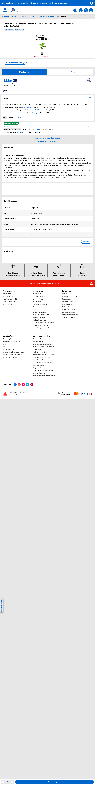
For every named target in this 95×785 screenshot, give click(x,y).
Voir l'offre (88, 126)
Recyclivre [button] (39, 129)
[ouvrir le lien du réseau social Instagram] (19, 434)
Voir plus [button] (86, 241)
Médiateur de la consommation (13, 402)
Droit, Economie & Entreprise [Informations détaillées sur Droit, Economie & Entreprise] (46, 16)
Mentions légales (38, 391)
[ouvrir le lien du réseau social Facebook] (15, 434)
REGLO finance (38, 348)
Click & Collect (37, 343)
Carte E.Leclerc (8, 346)
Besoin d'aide (8, 386)
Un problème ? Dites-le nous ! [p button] (47, 141)
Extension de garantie (40, 354)
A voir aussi (8, 301)
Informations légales (41, 386)
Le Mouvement (68, 341)
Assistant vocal (38, 359)
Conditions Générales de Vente (43, 388)
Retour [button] (6, 16)
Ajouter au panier (54, 782)
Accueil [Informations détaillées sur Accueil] (14, 16)
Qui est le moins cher (69, 362)
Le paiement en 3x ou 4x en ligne (43, 372)
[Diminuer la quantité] (3, 782)
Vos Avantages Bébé (10, 348)
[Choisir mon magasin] (81, 10)
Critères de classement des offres (44, 425)
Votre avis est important (41, 364)
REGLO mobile (37, 351)
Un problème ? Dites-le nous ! (12, 404)
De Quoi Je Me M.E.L (69, 359)
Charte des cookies (39, 399)
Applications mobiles (39, 362)
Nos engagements (68, 351)
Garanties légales (38, 409)
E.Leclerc (40, 370)
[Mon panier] (91, 10)
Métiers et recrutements (70, 356)
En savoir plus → (14, 444)
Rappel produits (38, 417)
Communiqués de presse (70, 364)
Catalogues (7, 343)
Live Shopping (8, 354)
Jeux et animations (9, 351)
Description (8, 148)
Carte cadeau (37, 356)
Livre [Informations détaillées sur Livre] (33, 16)
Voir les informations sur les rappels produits (45, 333)
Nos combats (66, 348)
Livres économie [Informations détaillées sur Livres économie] (61, 16)
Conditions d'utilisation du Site (43, 394)
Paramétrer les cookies (1, 605)
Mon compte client (9, 388)
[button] (15, 63)
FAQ (4, 394)
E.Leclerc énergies (39, 346)
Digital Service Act (39, 415)
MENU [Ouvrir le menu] (5, 10)
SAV (4, 396)
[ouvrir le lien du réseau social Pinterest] (31, 434)
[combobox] (47, 10)
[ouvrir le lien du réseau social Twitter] (27, 434)
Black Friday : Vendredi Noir (42, 377)
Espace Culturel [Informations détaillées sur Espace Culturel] (24, 16)
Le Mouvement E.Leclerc (70, 346)
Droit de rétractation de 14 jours (43, 404)
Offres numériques (39, 367)
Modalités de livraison (40, 402)
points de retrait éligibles (36, 104)
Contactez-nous (8, 399)
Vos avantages (9, 341)
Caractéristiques (10, 201)
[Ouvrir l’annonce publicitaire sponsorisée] (47, 189)
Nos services (38, 341)
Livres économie (8, 29)
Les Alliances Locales (69, 354)
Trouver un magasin (68, 367)
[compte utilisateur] (86, 10)
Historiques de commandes (12, 391)
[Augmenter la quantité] (12, 782)
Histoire (64, 343)
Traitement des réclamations (42, 412)
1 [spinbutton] (7, 782)
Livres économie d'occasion (12, 308)
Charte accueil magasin (40, 375)
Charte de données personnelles (43, 396)
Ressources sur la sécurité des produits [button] (47, 138)
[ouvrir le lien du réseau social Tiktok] (23, 434)
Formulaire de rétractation (41, 407)
